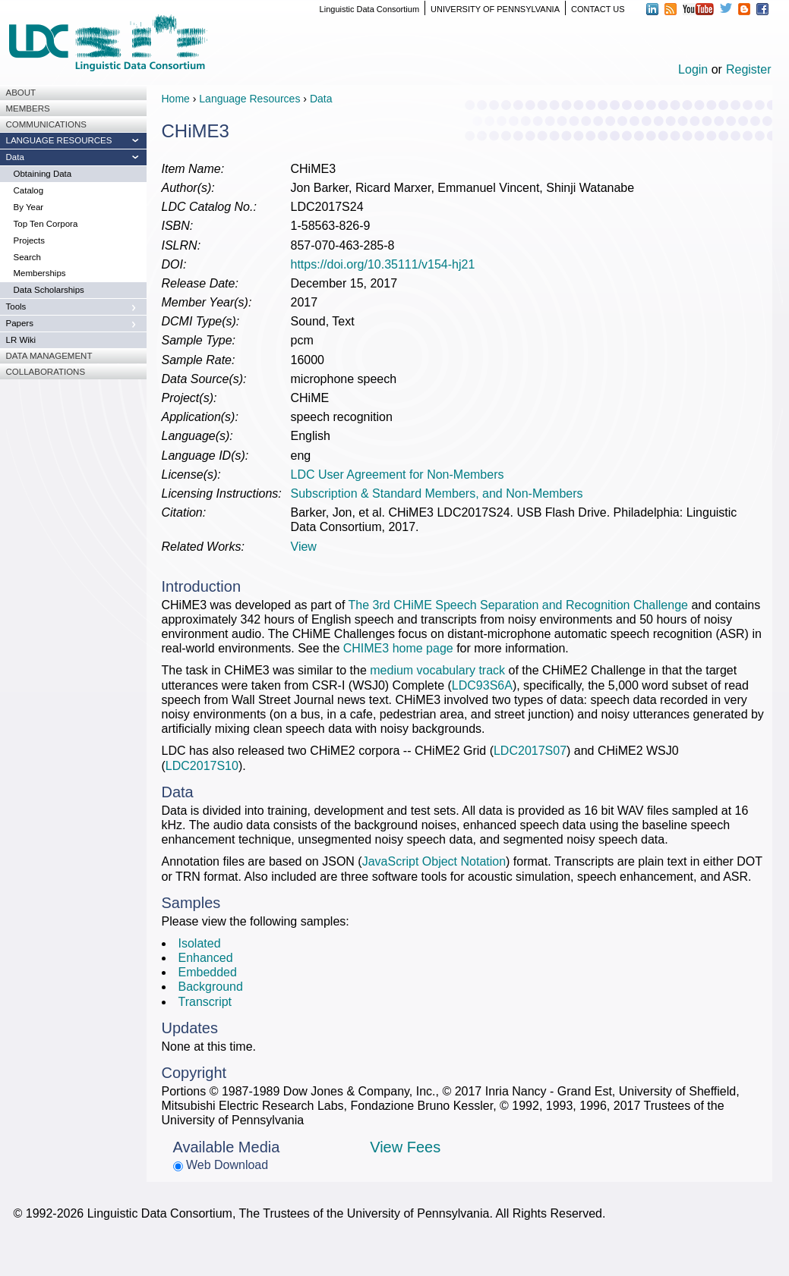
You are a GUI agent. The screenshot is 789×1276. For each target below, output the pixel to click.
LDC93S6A (482, 685)
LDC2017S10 (202, 765)
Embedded (207, 972)
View (304, 546)
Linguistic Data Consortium (369, 9)
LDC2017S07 (530, 750)
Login (693, 69)
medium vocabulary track (437, 670)
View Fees (405, 1147)
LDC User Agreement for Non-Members (397, 474)
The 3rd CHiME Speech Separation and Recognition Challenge (518, 605)
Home (176, 99)
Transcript (205, 1001)
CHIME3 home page (398, 648)
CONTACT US (598, 9)
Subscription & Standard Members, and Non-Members (437, 493)
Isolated (199, 943)
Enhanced (205, 957)
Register (749, 69)
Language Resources (249, 99)
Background (210, 986)
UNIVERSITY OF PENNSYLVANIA (495, 9)
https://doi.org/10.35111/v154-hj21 (383, 264)
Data (321, 99)
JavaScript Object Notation (434, 861)
